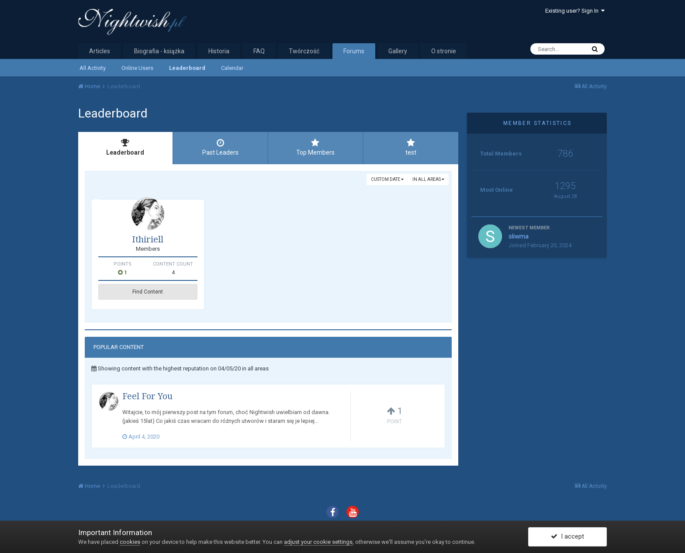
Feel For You (147, 396)
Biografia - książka (159, 51)
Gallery (397, 51)
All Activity (93, 68)
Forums (353, 51)
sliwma (519, 236)
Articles (99, 51)
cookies (130, 542)
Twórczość (304, 51)
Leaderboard (187, 68)
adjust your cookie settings (318, 542)
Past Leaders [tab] (220, 147)
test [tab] (411, 147)
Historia (218, 51)
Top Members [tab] (315, 147)
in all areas (428, 179)
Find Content (147, 292)
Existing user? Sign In (575, 10)
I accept (567, 537)
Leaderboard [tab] (125, 147)
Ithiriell (147, 239)
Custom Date (387, 179)
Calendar (232, 68)
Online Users (137, 68)
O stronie (443, 51)
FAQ (259, 51)
